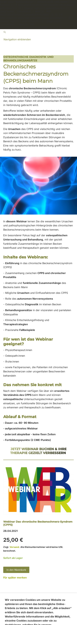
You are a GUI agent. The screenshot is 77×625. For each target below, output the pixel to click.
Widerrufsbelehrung (15, 609)
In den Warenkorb (16, 569)
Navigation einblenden (17, 39)
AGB (5, 605)
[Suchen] (38, 32)
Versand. (15, 547)
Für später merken (15, 577)
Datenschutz (10, 613)
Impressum (10, 617)
